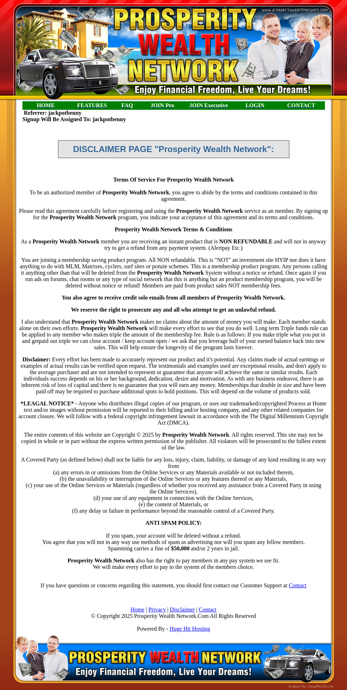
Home (137, 610)
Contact (297, 585)
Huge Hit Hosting (190, 629)
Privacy (157, 610)
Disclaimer (182, 610)
